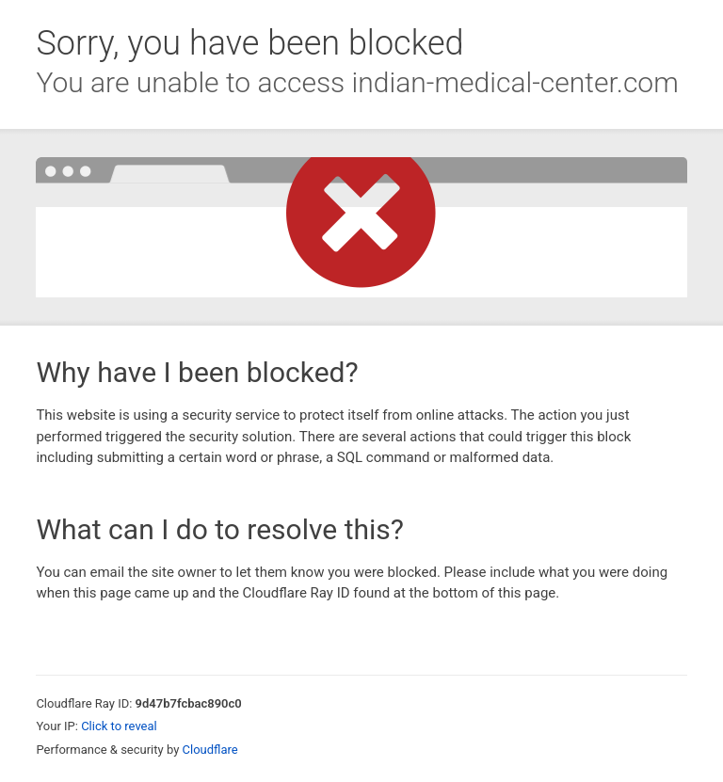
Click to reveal (119, 726)
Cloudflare (210, 749)
